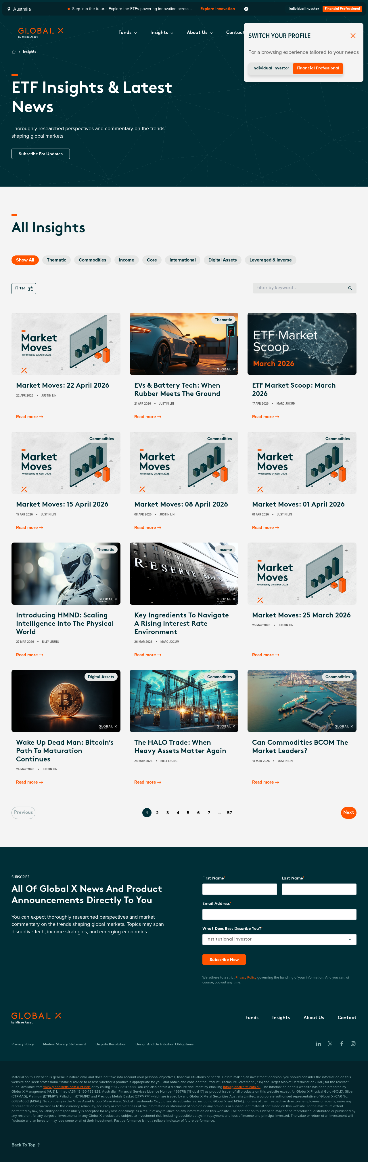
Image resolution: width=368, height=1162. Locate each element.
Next (343, 812)
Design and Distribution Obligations (164, 1044)
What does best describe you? (231, 928)
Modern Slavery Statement (64, 1044)
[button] (127, 33)
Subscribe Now (225, 959)
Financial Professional (318, 68)
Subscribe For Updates (42, 153)
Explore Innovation (217, 9)
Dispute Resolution (110, 1044)
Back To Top (27, 1144)
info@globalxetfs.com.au (241, 1086)
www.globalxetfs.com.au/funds (67, 1086)
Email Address (216, 903)
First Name (213, 878)
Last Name (292, 878)
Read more (31, 417)
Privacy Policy (245, 977)
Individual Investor (270, 68)
